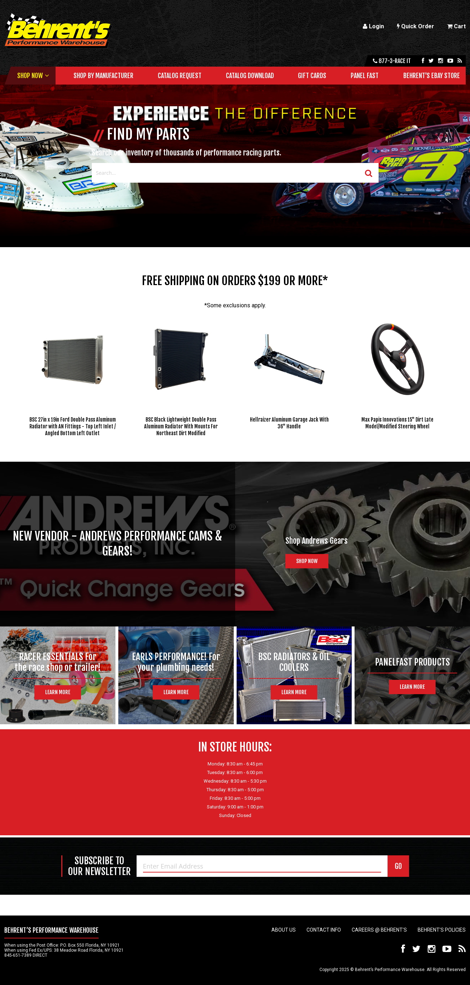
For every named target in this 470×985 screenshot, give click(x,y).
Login (373, 26)
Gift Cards (312, 76)
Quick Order (415, 26)
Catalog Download (250, 76)
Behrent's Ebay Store (431, 76)
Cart (456, 26)
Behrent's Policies (442, 930)
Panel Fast (365, 76)
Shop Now (30, 76)
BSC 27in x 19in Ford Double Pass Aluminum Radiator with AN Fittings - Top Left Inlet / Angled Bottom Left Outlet (72, 426)
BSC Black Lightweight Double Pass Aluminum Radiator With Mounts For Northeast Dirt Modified (181, 426)
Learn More (57, 692)
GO (398, 866)
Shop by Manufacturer (103, 76)
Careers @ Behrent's (379, 930)
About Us (283, 930)
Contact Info (324, 930)
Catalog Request (179, 76)
